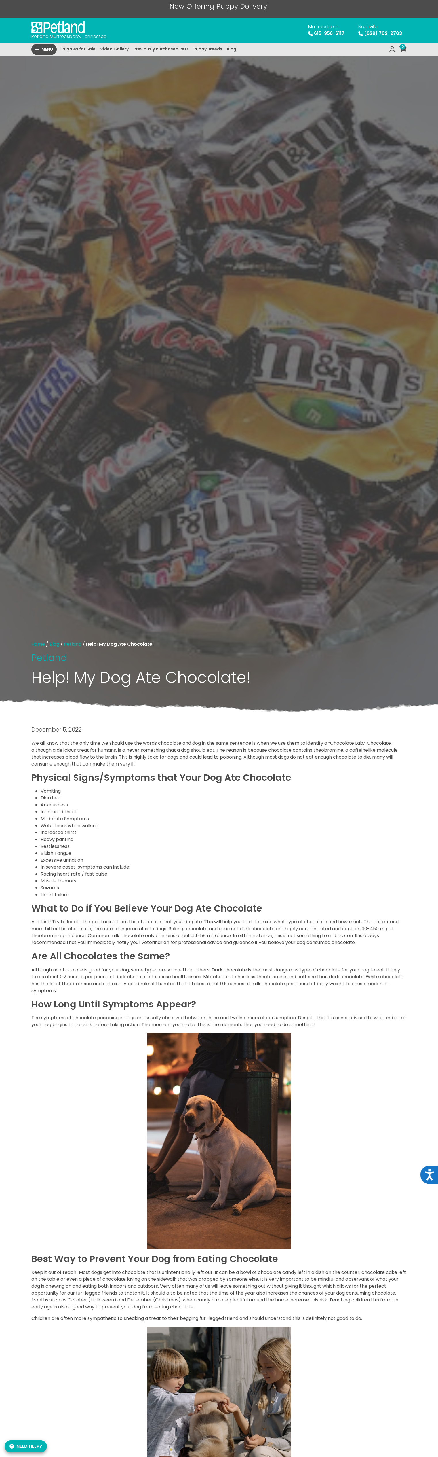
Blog (231, 49)
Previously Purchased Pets (161, 49)
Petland (72, 644)
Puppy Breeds (207, 49)
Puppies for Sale (78, 49)
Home (38, 644)
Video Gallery (114, 49)
